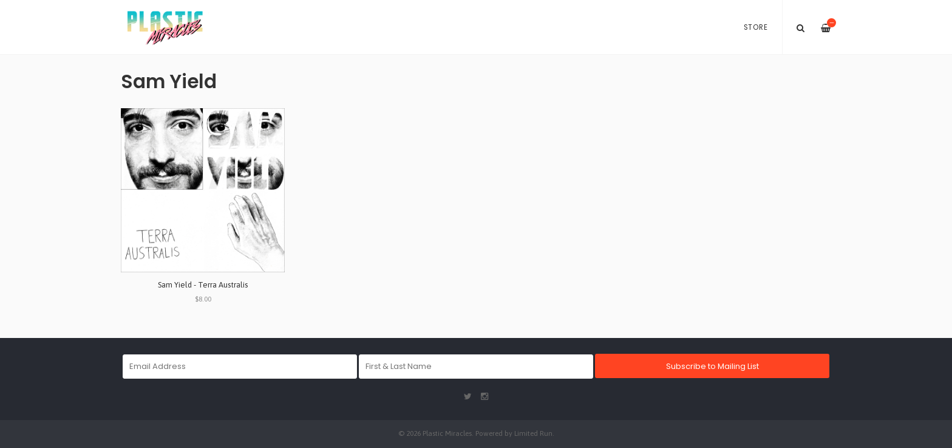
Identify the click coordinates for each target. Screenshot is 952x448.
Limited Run (533, 433)
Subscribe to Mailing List (712, 366)
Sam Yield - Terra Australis (203, 284)
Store (756, 27)
